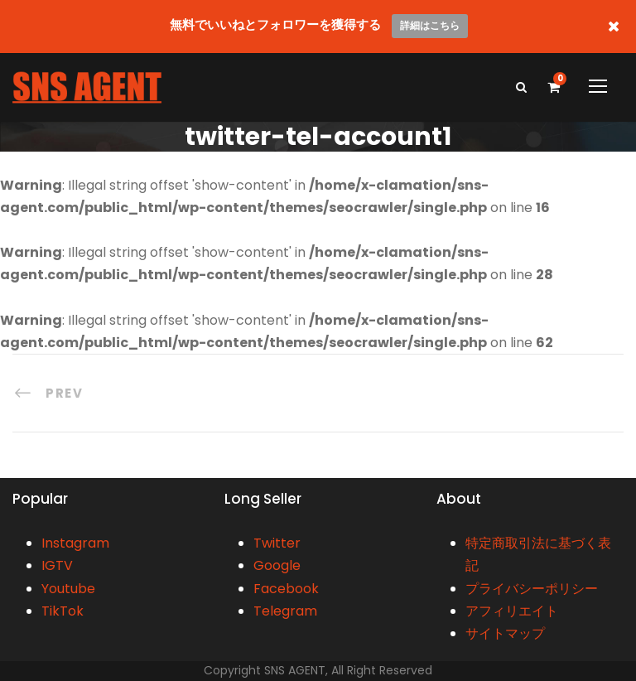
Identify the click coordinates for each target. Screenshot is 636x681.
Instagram (75, 543)
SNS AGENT (294, 670)
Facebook (286, 588)
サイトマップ (505, 633)
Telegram (285, 611)
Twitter (277, 543)
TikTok (62, 611)
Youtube (68, 588)
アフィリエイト (511, 611)
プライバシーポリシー (531, 588)
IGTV (57, 565)
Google (277, 565)
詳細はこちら (430, 25)
